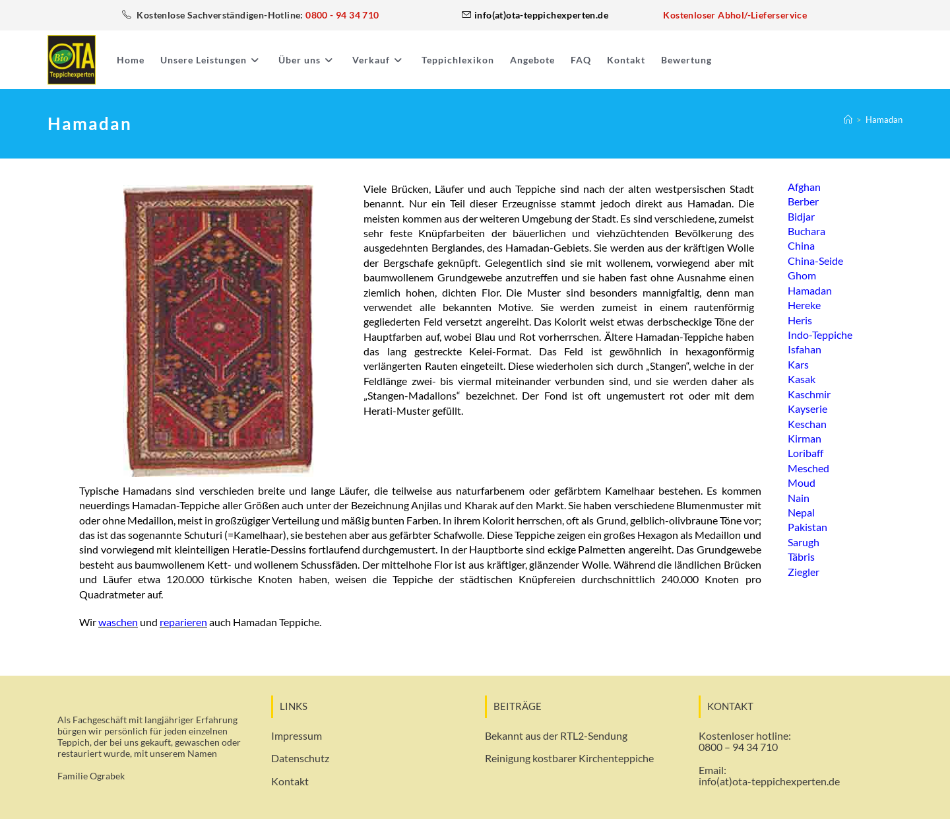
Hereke (804, 305)
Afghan (804, 186)
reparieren (183, 622)
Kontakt (290, 781)
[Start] (848, 119)
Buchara (806, 231)
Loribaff (805, 452)
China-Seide (815, 260)
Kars (798, 363)
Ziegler (803, 571)
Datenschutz (300, 758)
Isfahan (804, 349)
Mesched (808, 467)
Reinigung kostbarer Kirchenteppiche (569, 758)
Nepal (801, 511)
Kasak (801, 379)
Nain (798, 497)
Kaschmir (809, 393)
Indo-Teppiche (820, 334)
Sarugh (803, 541)
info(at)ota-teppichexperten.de (769, 781)
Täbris (801, 556)
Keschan (807, 423)
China (801, 245)
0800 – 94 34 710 (738, 746)
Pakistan (807, 526)
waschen (118, 622)
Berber (803, 201)
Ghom (802, 275)
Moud (801, 482)
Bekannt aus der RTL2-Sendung (556, 735)
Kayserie (807, 408)
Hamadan (884, 119)
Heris (800, 319)
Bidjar (801, 216)
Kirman (804, 437)
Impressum (296, 735)
